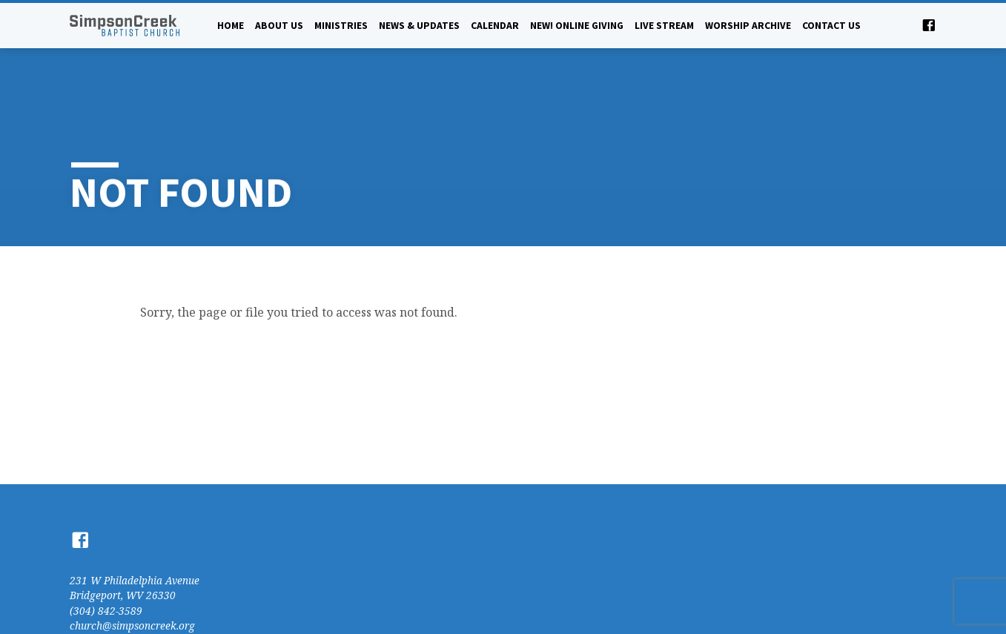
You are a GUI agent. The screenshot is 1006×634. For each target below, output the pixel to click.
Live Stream (664, 25)
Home (230, 25)
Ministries (341, 25)
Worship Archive (748, 25)
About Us (279, 25)
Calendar (495, 25)
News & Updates (419, 25)
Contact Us (831, 25)
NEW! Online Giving (576, 25)
